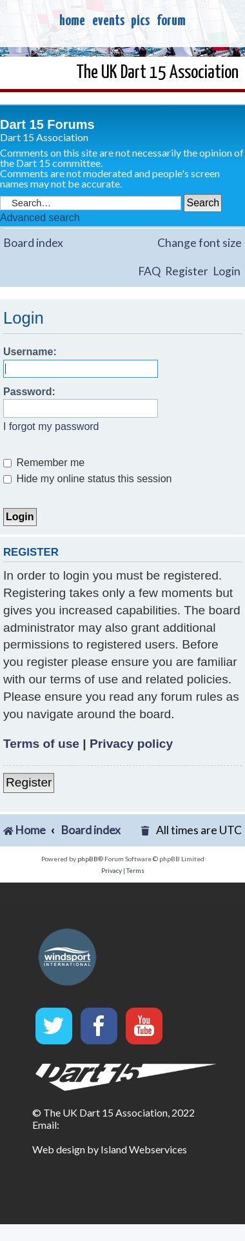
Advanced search (40, 217)
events (108, 21)
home (72, 21)
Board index (33, 242)
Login (226, 271)
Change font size (199, 242)
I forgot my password (51, 426)
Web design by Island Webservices (109, 1149)
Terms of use (41, 743)
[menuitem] (146, 830)
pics (140, 21)
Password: (29, 391)
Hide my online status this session (87, 478)
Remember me (43, 462)
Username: (30, 351)
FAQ (149, 271)
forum (171, 21)
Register (186, 271)
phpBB (87, 859)
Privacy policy (131, 743)
